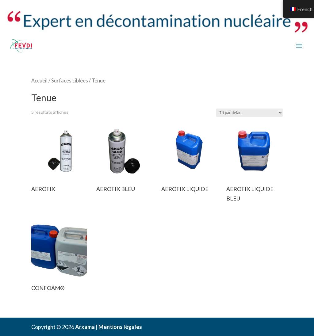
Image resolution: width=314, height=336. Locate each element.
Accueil (39, 81)
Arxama (85, 326)
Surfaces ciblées (69, 81)
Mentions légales (120, 326)
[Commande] (249, 113)
